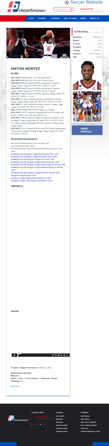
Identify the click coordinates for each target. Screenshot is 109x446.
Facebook (35, 424)
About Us (94, 18)
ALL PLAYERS (60, 416)
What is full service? (88, 422)
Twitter (43, 424)
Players (42, 18)
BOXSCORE (15, 386)
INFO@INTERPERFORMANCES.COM (44, 418)
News (83, 18)
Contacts (84, 428)
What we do (85, 419)
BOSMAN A (59, 419)
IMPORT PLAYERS (61, 425)
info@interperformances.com (91, 11)
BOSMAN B (59, 422)
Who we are (85, 416)
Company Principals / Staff (90, 431)
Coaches (55, 18)
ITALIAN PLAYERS (61, 428)
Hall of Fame (70, 18)
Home (31, 18)
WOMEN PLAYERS (61, 431)
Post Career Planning (89, 425)
